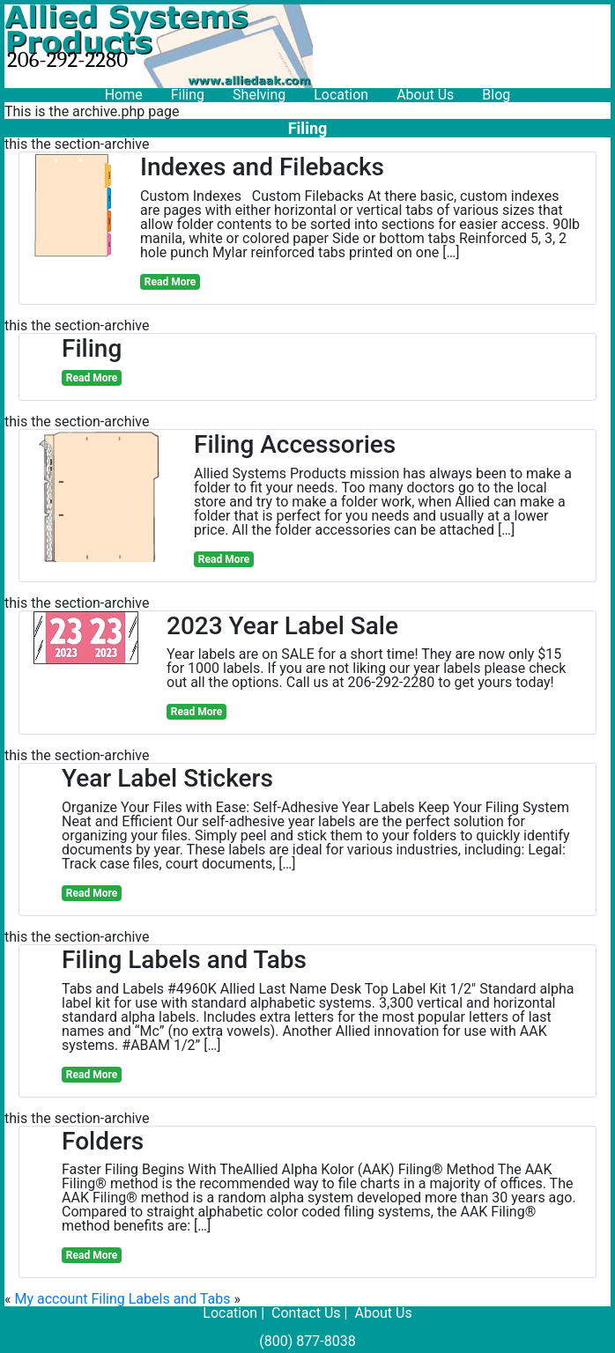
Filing (187, 94)
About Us (425, 94)
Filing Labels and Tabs (160, 1298)
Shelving (259, 94)
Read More (170, 282)
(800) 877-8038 (307, 1341)
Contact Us (306, 1313)
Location (341, 94)
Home (124, 94)
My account (50, 1298)
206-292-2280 (67, 59)
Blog (496, 94)
